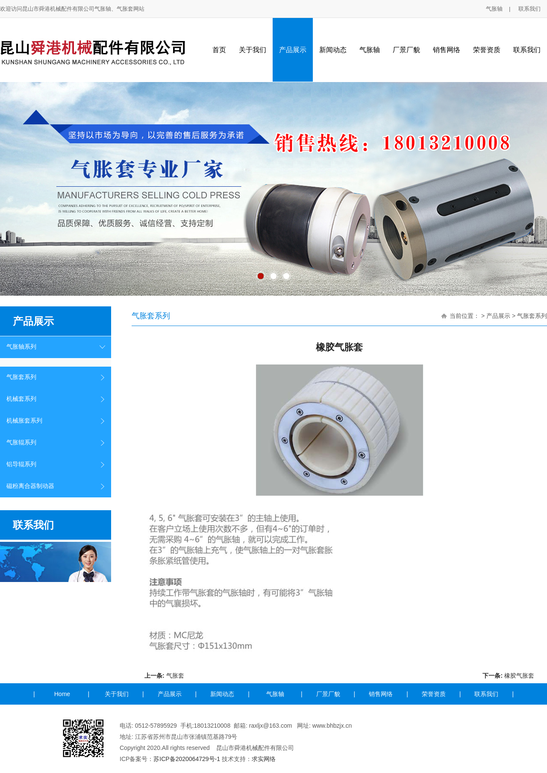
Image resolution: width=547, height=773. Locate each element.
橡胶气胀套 (519, 675)
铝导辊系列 (21, 464)
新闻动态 (333, 49)
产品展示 (292, 49)
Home (62, 694)
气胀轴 (494, 9)
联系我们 (529, 9)
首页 (219, 49)
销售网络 (446, 49)
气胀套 (175, 675)
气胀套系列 (21, 377)
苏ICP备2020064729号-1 (186, 758)
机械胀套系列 (24, 420)
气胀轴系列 (21, 347)
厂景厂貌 (406, 49)
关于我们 (252, 49)
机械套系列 (21, 399)
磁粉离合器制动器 (30, 486)
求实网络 (264, 758)
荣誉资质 (486, 49)
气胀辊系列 (21, 442)
